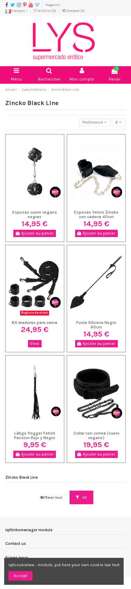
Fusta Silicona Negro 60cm (96, 325)
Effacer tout (51, 497)
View (34, 343)
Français (16, 11)
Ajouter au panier (35, 233)
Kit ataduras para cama (34, 322)
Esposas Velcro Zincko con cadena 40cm (96, 214)
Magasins (52, 5)
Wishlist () (45, 11)
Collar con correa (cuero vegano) (96, 435)
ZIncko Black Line (21, 477)
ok (81, 497)
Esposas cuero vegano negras (34, 214)
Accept (20, 575)
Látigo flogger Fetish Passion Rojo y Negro (34, 435)
